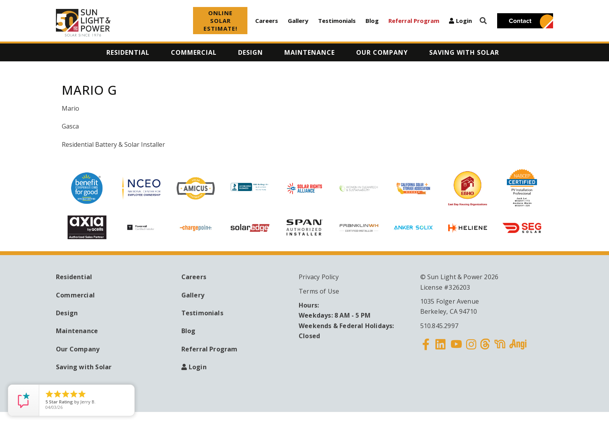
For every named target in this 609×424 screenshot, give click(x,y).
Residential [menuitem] (128, 52)
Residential (74, 277)
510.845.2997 (439, 325)
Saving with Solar (83, 367)
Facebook (426, 349)
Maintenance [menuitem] (309, 52)
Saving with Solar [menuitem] (464, 52)
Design (67, 313)
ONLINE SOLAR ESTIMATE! (220, 20)
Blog (372, 21)
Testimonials (337, 21)
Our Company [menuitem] (382, 52)
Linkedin (440, 349)
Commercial (75, 295)
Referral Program (413, 21)
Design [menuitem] (250, 52)
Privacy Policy (319, 277)
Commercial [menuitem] (194, 52)
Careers (266, 21)
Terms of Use (319, 291)
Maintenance (77, 331)
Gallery (298, 21)
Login (464, 21)
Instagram (471, 349)
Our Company (77, 349)
